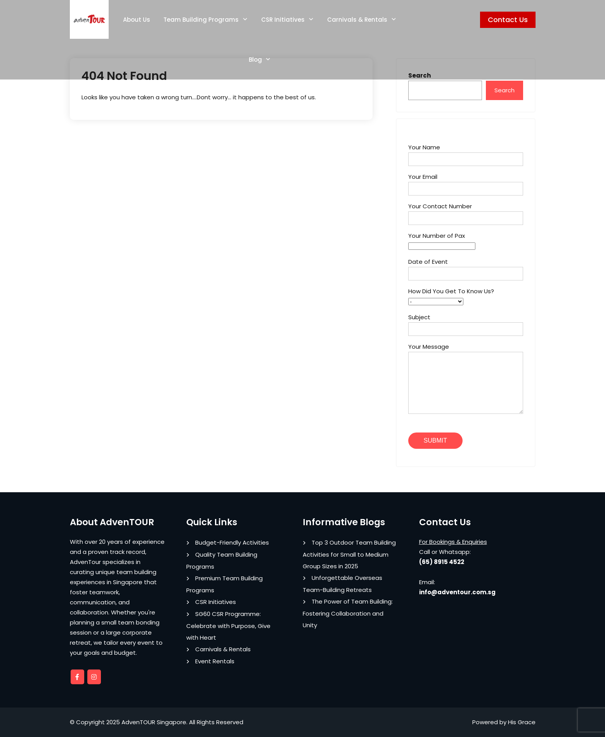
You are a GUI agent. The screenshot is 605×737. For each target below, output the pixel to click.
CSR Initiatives (283, 20)
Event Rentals (214, 661)
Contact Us (508, 19)
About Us (136, 20)
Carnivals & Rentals (357, 20)
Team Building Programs (201, 20)
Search (504, 90)
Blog (255, 59)
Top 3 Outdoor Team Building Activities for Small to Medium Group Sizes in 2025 (349, 554)
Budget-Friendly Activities (232, 542)
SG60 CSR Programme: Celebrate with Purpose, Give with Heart (228, 626)
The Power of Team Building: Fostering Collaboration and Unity (348, 613)
